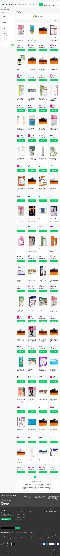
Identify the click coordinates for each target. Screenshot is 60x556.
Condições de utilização (54, 550)
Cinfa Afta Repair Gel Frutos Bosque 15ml (47, 482)
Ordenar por (47, 20)
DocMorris (4, 9)
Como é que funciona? (22, 513)
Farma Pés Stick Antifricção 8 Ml (37, 485)
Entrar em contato (6, 519)
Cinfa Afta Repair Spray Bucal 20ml (29, 484)
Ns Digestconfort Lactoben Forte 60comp (30, 488)
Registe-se (17, 528)
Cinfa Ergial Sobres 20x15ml (34, 482)
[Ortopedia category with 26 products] (8, 22)
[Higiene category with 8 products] (8, 21)
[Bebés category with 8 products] (8, 15)
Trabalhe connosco (21, 514)
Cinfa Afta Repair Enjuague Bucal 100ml (44, 484)
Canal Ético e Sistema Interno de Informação (50, 553)
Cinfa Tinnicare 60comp (23, 482)
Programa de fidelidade (54, 554)
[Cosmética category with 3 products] (8, 16)
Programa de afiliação (21, 516)
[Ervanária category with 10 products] (8, 19)
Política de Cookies (55, 552)
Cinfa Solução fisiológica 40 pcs (46, 488)
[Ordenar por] (54, 21)
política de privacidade (8, 532)
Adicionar (21, 50)
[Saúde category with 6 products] (8, 25)
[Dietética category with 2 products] (8, 18)
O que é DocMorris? (21, 511)
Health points (19, 519)
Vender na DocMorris (21, 517)
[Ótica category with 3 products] (8, 24)
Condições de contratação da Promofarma (51, 551)
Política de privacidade (54, 549)
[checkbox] (8, 31)
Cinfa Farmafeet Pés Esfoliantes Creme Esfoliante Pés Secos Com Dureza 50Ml (37, 487)
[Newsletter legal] (1, 532)
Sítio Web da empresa (21, 520)
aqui (41, 538)
